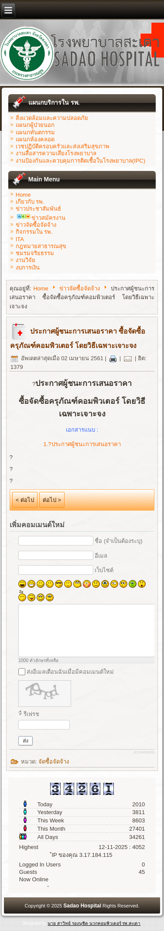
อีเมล (101, 555)
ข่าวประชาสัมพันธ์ (38, 208)
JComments (143, 752)
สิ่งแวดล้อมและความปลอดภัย (52, 118)
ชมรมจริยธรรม (35, 253)
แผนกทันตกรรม (35, 132)
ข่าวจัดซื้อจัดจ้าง (36, 225)
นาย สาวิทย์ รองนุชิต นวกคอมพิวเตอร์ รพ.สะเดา (94, 923)
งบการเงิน (28, 267)
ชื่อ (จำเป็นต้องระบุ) (118, 541)
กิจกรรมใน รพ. (34, 231)
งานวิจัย (25, 260)
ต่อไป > (52, 500)
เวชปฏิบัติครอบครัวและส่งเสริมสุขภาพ (62, 146)
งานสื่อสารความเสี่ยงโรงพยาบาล (56, 153)
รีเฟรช (31, 714)
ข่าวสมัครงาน (41, 218)
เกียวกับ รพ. (30, 201)
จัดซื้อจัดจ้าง (53, 761)
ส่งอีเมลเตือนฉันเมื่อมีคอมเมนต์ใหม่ (70, 671)
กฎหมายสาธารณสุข (41, 246)
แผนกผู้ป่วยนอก (35, 125)
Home (23, 194)
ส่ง (25, 741)
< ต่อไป (25, 500)
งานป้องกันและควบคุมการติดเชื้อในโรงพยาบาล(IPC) (80, 160)
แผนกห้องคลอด (35, 139)
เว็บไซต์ (104, 570)
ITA (20, 239)
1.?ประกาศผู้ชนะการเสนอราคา (81, 444)
